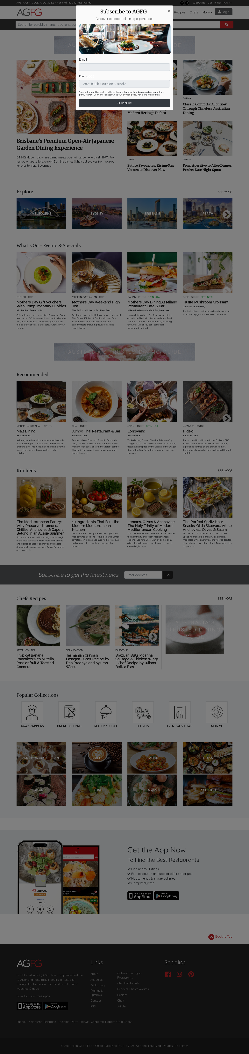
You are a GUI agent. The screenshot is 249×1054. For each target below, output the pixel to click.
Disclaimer (181, 1046)
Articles (126, 12)
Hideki (188, 431)
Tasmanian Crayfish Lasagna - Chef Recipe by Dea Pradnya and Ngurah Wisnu (87, 661)
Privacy (168, 1046)
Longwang (136, 431)
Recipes (179, 12)
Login (223, 12)
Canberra (97, 1022)
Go (168, 575)
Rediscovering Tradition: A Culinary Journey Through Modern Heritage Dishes (148, 108)
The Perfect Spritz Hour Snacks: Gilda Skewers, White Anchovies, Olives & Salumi (207, 525)
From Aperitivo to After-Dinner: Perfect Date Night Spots (207, 168)
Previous (22, 215)
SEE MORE (225, 192)
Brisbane (50, 1022)
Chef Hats (162, 12)
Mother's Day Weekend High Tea (96, 304)
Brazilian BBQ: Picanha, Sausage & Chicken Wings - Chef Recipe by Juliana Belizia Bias (136, 661)
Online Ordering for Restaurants (129, 975)
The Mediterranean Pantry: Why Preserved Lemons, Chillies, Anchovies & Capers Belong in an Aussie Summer (40, 527)
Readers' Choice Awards (133, 989)
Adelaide (63, 1022)
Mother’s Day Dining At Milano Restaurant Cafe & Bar (152, 304)
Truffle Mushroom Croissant (205, 302)
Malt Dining (26, 431)
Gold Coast (124, 1022)
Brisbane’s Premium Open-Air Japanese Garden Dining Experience (65, 144)
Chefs (194, 12)
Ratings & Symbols (96, 993)
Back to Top (220, 937)
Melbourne (35, 1022)
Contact (95, 1000)
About (94, 974)
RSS (93, 1006)
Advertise (96, 979)
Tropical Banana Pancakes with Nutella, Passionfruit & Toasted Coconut (35, 661)
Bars (113, 12)
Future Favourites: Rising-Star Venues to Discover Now (150, 168)
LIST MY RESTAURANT (220, 2)
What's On (143, 12)
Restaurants (95, 12)
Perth (74, 1022)
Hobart (110, 1022)
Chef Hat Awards (81, 2)
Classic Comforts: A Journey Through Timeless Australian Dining (206, 108)
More (206, 12)
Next (226, 215)
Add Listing (97, 985)
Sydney (21, 1022)
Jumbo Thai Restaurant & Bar (96, 431)
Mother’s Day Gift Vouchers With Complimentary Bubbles (41, 304)
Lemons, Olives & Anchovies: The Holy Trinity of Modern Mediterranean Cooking (151, 525)
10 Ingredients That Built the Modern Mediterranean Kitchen (95, 525)
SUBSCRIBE (198, 2)
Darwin (84, 1022)
